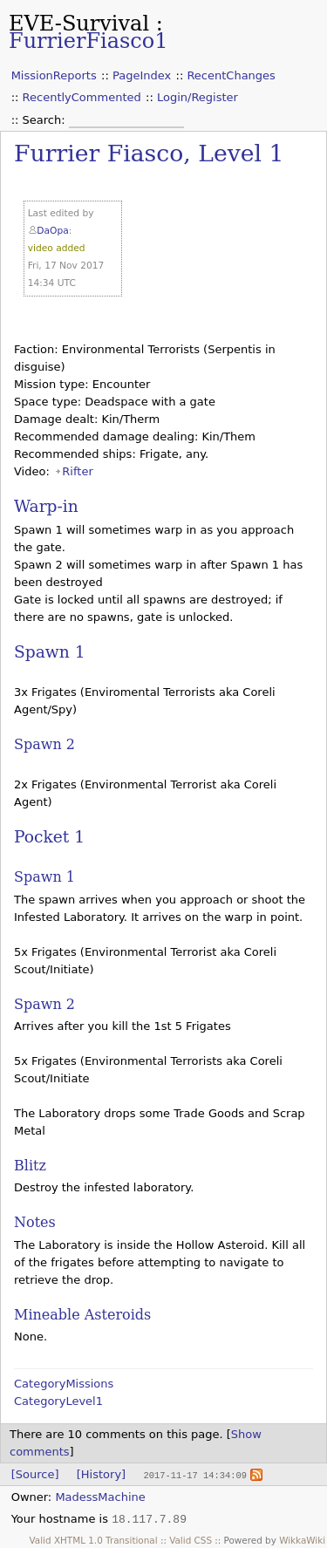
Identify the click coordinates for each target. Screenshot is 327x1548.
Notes (35, 1222)
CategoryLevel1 (58, 1401)
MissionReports (54, 75)
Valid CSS (190, 1539)
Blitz (30, 1165)
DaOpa (52, 230)
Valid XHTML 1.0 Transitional (94, 1539)
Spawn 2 (44, 744)
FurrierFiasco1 (88, 41)
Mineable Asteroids (82, 1314)
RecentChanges (231, 75)
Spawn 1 (49, 652)
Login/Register (197, 97)
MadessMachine (100, 1496)
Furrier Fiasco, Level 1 (148, 153)
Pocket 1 (49, 837)
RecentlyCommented (82, 97)
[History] (101, 1474)
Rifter (77, 471)
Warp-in (46, 506)
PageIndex (141, 75)
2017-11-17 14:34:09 (194, 1475)
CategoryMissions (63, 1383)
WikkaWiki (302, 1539)
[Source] (35, 1474)
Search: (46, 119)
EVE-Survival (79, 23)
